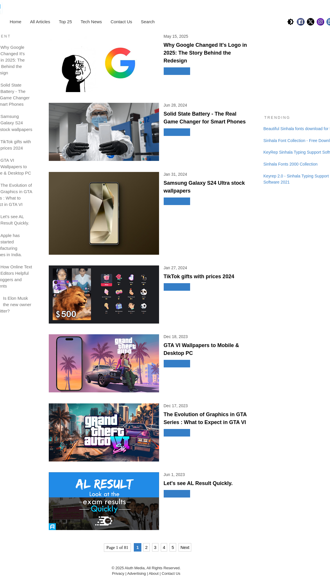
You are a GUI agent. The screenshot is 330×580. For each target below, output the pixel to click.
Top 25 (65, 21)
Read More (177, 71)
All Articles (40, 21)
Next (185, 547)
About (154, 573)
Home (15, 21)
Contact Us (121, 21)
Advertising (136, 573)
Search (148, 21)
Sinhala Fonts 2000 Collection (291, 164)
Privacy (118, 573)
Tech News (91, 21)
